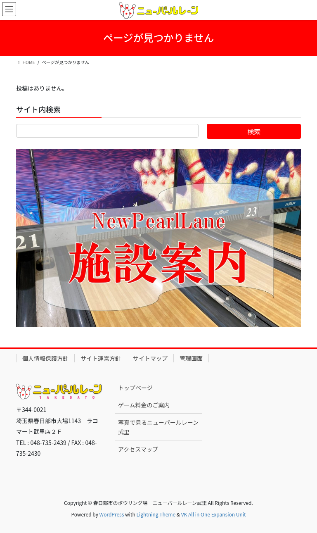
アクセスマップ (138, 449)
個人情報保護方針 (45, 358)
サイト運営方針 (100, 358)
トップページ (135, 387)
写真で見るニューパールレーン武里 (158, 427)
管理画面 (191, 358)
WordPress (111, 514)
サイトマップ (150, 358)
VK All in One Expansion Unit (213, 514)
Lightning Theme (155, 514)
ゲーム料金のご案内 (144, 405)
